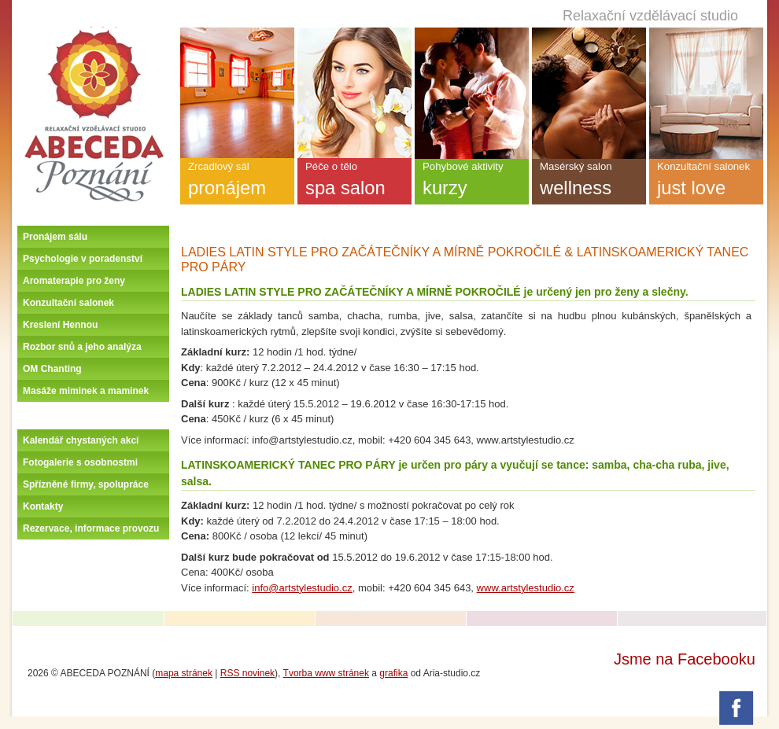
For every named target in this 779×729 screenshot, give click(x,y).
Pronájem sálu (55, 236)
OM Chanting (52, 368)
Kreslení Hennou (60, 324)
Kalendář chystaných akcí (80, 440)
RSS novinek (247, 673)
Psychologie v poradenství (82, 258)
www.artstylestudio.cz (525, 588)
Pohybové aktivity (472, 182)
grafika (393, 673)
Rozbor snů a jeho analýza (82, 346)
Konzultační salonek (68, 302)
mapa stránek (183, 673)
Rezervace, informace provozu (91, 528)
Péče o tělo (354, 182)
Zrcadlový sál (237, 182)
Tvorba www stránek (326, 673)
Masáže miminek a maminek (86, 390)
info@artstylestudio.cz (302, 588)
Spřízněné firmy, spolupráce (86, 484)
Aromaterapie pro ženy (74, 280)
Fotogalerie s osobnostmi (80, 462)
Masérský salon (589, 182)
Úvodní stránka (93, 33)
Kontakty (43, 506)
